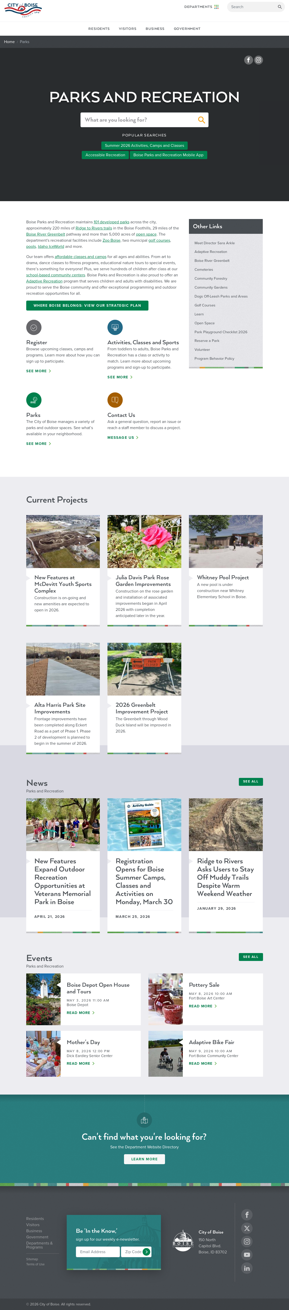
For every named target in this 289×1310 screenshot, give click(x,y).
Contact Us (121, 415)
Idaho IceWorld (51, 246)
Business (155, 29)
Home (9, 41)
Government (187, 29)
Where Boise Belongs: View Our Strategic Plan (87, 305)
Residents (98, 29)
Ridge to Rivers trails (94, 228)
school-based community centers (55, 275)
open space (146, 234)
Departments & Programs (39, 1245)
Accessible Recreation (105, 155)
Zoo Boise (111, 240)
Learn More (144, 1159)
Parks (33, 415)
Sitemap (32, 1259)
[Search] (256, 7)
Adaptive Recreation (44, 281)
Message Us (120, 437)
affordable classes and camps (80, 256)
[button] (202, 121)
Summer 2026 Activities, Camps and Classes (144, 145)
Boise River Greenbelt (45, 234)
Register (36, 342)
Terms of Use (35, 1264)
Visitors (127, 29)
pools (31, 246)
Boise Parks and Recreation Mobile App (168, 155)
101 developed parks (111, 222)
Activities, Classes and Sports (143, 342)
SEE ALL (251, 781)
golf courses (159, 240)
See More (36, 371)
